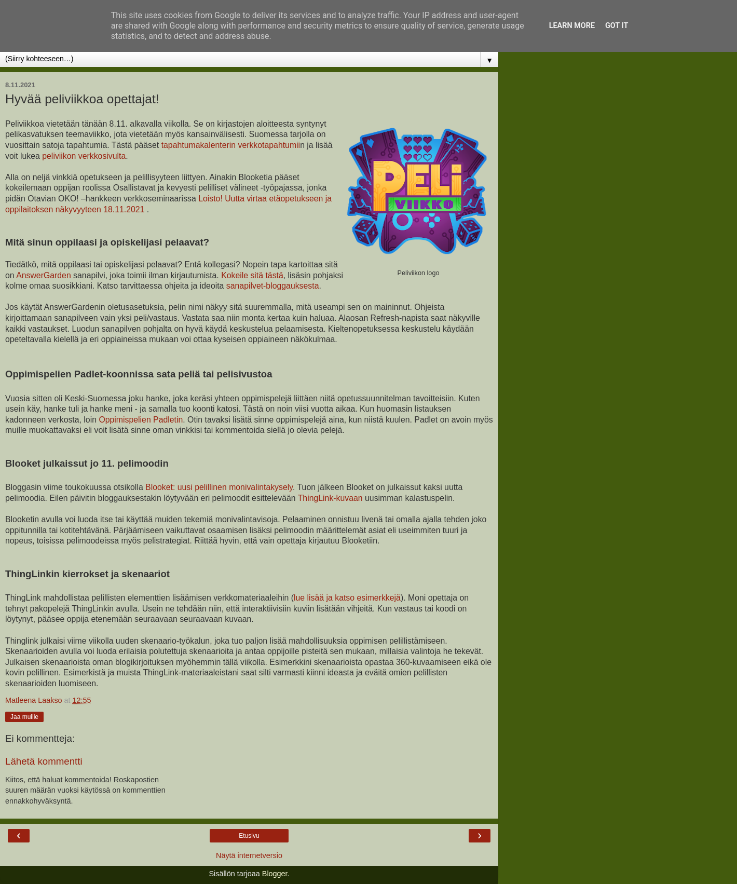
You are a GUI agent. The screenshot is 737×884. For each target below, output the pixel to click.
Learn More (572, 25)
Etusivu (249, 835)
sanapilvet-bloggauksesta (272, 285)
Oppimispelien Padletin (141, 419)
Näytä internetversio (249, 855)
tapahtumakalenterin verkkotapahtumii (230, 145)
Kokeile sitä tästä (252, 275)
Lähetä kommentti (44, 761)
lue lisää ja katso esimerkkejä (347, 597)
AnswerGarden (43, 275)
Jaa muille (24, 716)
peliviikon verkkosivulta (84, 156)
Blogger (275, 873)
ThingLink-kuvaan (330, 498)
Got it (616, 25)
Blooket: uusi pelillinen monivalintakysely (219, 487)
